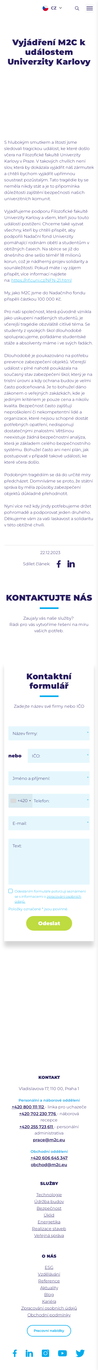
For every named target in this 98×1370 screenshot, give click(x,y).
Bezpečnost (49, 1208)
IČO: (36, 755)
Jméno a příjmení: (31, 778)
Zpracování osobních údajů (49, 1308)
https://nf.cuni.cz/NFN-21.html (41, 280)
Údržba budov (49, 1201)
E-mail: (20, 823)
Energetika (49, 1221)
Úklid (49, 1215)
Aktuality (49, 1287)
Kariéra (49, 1301)
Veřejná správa (49, 1235)
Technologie (49, 1194)
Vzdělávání (49, 1274)
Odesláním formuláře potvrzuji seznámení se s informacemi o (50, 896)
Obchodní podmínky (49, 1315)
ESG (49, 1267)
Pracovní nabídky (49, 1331)
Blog (49, 1294)
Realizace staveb (49, 1228)
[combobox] (20, 801)
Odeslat (49, 923)
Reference (49, 1281)
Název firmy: (25, 733)
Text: (17, 845)
